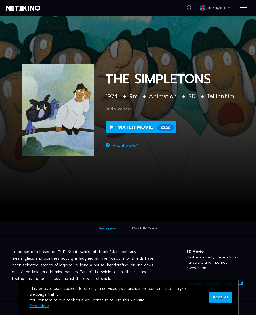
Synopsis (107, 228)
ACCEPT (220, 297)
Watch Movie (142, 127)
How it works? (122, 146)
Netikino (24, 8)
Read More (39, 306)
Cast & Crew (145, 228)
